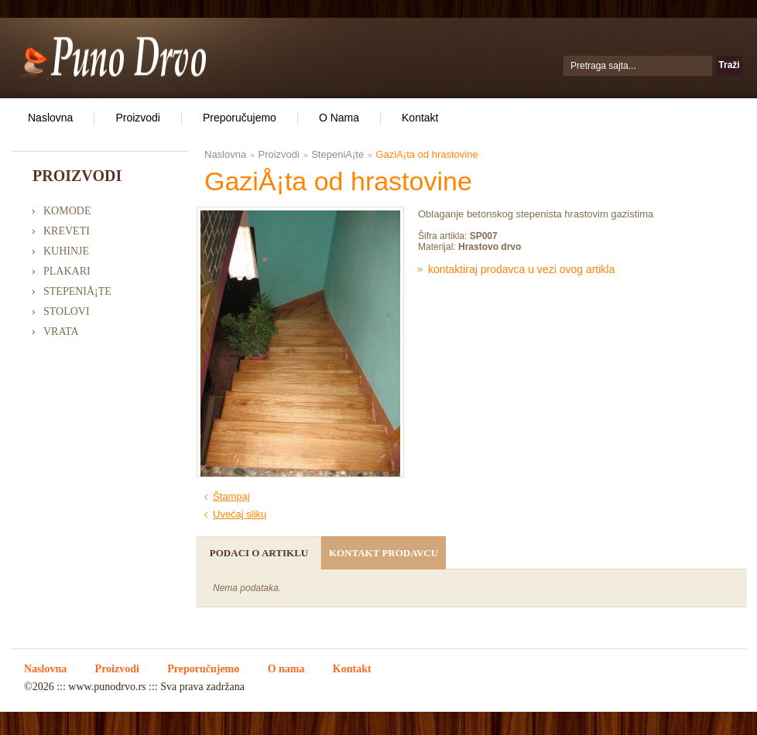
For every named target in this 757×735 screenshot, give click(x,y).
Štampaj (231, 496)
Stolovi (66, 311)
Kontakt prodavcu (383, 553)
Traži (728, 65)
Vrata (61, 331)
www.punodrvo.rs (107, 686)
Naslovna (50, 117)
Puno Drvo (112, 55)
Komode (67, 211)
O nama (339, 117)
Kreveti (66, 231)
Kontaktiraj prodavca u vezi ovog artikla (521, 269)
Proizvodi (137, 117)
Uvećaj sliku (239, 514)
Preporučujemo (239, 117)
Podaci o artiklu (259, 553)
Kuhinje (66, 251)
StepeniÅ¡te (77, 291)
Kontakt (420, 117)
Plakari (67, 271)
